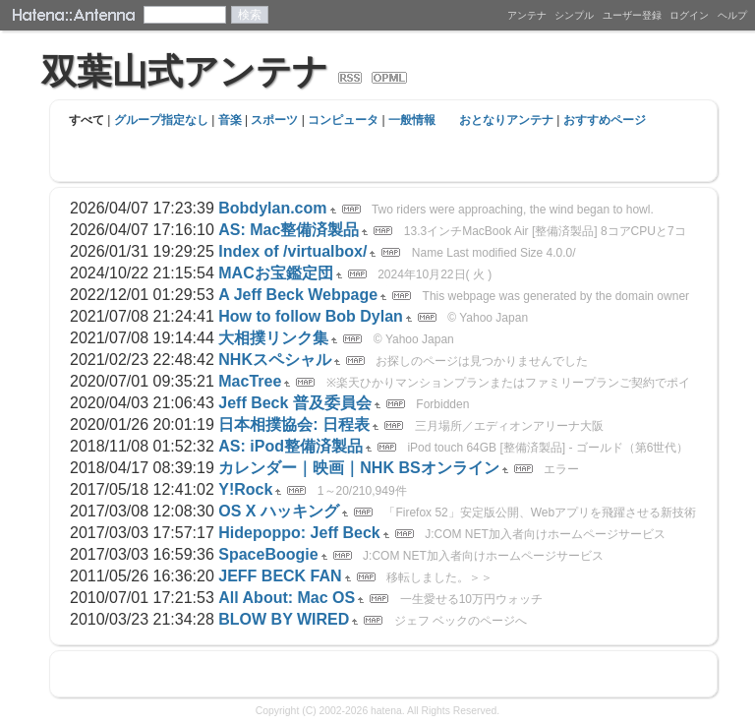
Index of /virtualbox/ (292, 251)
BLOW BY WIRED (283, 619)
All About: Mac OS (286, 597)
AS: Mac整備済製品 (288, 229)
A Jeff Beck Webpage (298, 294)
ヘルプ (732, 15)
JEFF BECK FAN (279, 576)
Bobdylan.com (272, 208)
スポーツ (274, 120)
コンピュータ (343, 120)
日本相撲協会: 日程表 (294, 424)
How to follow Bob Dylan (310, 316)
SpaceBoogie (268, 554)
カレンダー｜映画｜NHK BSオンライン (358, 467)
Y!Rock (245, 489)
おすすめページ (604, 120)
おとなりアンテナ (506, 120)
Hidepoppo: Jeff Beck (298, 532)
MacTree (249, 381)
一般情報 (412, 120)
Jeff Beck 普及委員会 (295, 402)
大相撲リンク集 (273, 338)
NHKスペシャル (274, 359)
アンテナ (527, 15)
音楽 (230, 120)
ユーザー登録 (632, 15)
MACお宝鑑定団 (275, 273)
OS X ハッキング (278, 511)
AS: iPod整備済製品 (290, 446)
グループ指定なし (161, 120)
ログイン (689, 15)
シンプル (574, 15)
